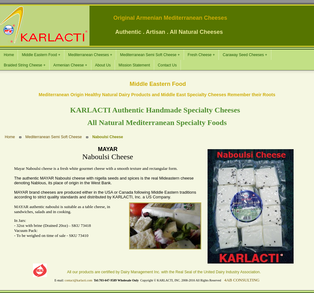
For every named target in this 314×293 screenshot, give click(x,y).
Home (10, 137)
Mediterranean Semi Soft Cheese (53, 137)
